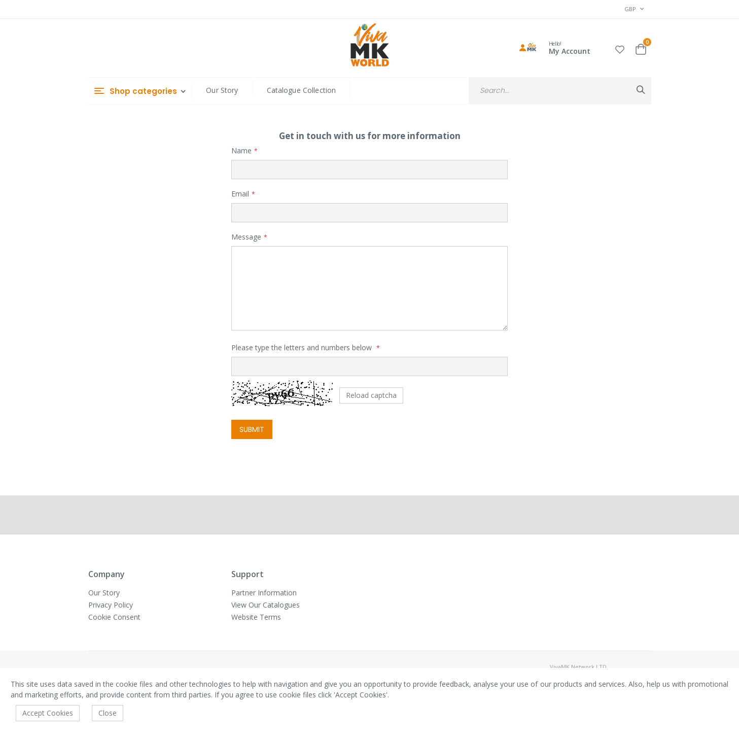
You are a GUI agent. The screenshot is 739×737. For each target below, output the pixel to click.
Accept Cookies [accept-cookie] (47, 713)
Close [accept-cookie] (107, 713)
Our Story (222, 90)
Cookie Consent (114, 617)
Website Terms (256, 617)
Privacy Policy (110, 605)
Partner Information (264, 592)
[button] (620, 48)
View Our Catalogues (265, 605)
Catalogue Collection (301, 90)
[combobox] (560, 90)
